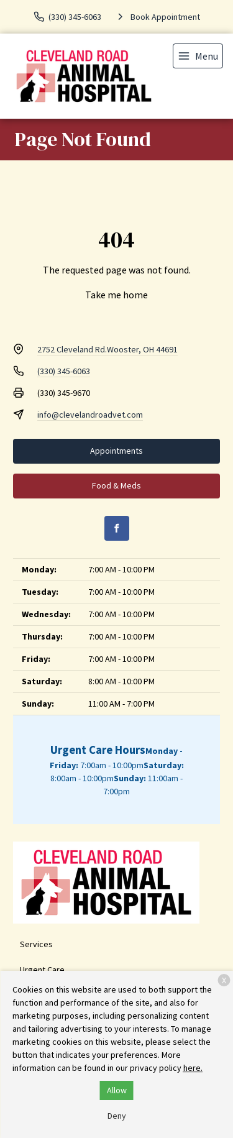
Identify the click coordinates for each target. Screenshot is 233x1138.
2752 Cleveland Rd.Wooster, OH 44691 (107, 349)
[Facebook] (116, 528)
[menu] (198, 56)
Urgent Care (42, 969)
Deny (116, 1115)
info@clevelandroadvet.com (90, 414)
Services (36, 944)
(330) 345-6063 (63, 371)
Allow (117, 1090)
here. (193, 1067)
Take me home (116, 294)
